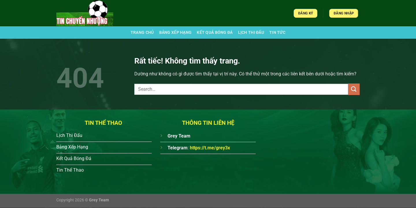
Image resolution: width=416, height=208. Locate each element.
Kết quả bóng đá (215, 32)
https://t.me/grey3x (210, 148)
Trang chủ (142, 32)
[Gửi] (354, 89)
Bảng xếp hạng (175, 32)
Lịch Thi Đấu (251, 32)
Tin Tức (277, 32)
